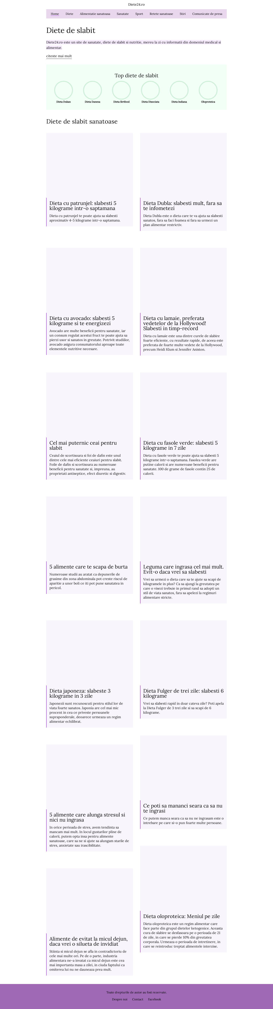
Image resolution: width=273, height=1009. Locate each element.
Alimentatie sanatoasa (95, 14)
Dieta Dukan (62, 92)
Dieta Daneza (91, 92)
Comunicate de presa (207, 14)
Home (55, 14)
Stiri (183, 14)
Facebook (154, 999)
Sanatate (123, 14)
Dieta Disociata (149, 92)
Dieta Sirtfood (120, 92)
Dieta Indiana (178, 92)
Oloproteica (207, 92)
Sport (139, 14)
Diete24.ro (136, 4)
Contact (137, 999)
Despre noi (119, 999)
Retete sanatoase (161, 14)
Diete (69, 14)
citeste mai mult (59, 56)
